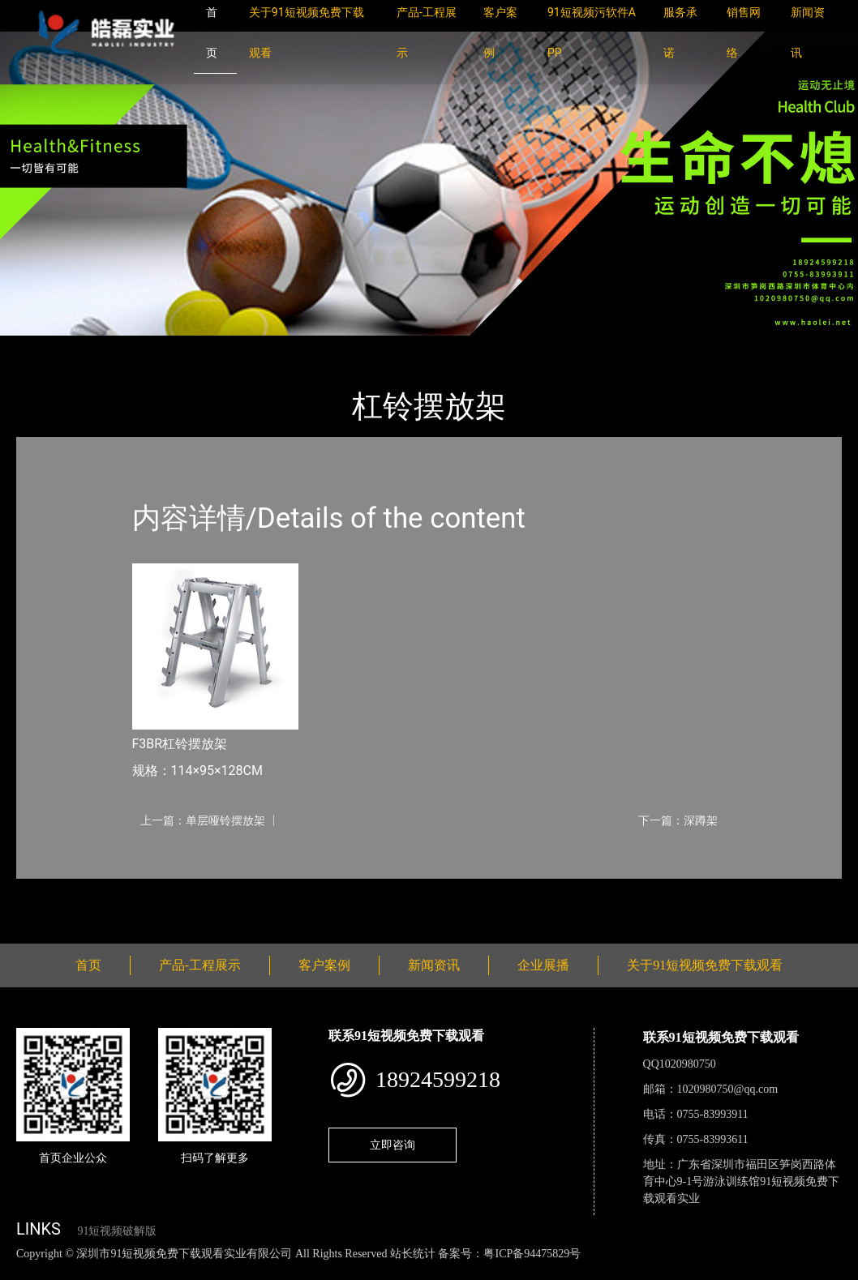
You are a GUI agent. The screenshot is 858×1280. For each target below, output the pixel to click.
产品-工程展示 (113, 346)
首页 (44, 346)
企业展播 (543, 965)
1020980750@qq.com (728, 1089)
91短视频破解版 (117, 1231)
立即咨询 (392, 1144)
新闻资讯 (434, 965)
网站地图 (24, 1271)
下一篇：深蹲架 (678, 820)
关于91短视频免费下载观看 (705, 965)
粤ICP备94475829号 (532, 1254)
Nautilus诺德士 (210, 346)
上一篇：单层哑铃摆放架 (202, 820)
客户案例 (324, 965)
